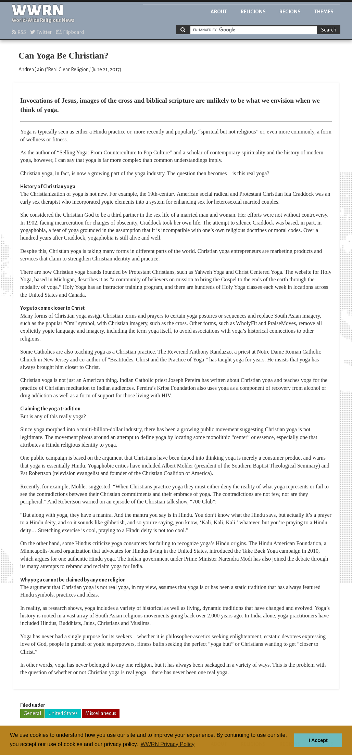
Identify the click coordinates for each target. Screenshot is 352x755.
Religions (253, 11)
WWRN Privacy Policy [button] (167, 744)
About (219, 11)
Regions (290, 11)
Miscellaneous (100, 713)
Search (328, 30)
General (32, 713)
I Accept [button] (318, 740)
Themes (324, 11)
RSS (19, 32)
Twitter (41, 32)
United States (63, 713)
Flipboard (70, 32)
